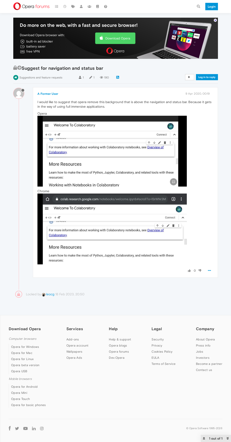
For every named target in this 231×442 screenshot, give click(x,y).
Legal (157, 328)
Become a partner (209, 364)
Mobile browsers (20, 379)
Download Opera (117, 38)
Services (74, 328)
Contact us (204, 370)
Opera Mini (19, 392)
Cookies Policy (162, 351)
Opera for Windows (25, 346)
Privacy (157, 345)
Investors (202, 357)
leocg (48, 294)
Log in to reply (207, 77)
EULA (155, 357)
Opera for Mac (21, 353)
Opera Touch (20, 399)
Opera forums (119, 351)
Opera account (77, 345)
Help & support (120, 339)
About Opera (205, 339)
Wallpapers (74, 351)
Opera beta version (25, 365)
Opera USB (19, 371)
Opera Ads (74, 357)
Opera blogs (118, 345)
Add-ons (72, 339)
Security (158, 339)
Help (113, 328)
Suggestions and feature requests (40, 77)
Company (205, 328)
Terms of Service (163, 364)
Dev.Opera (117, 357)
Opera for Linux (22, 359)
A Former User (47, 93)
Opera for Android (24, 386)
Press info (203, 345)
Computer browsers (22, 339)
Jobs (199, 351)
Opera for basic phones (28, 405)
